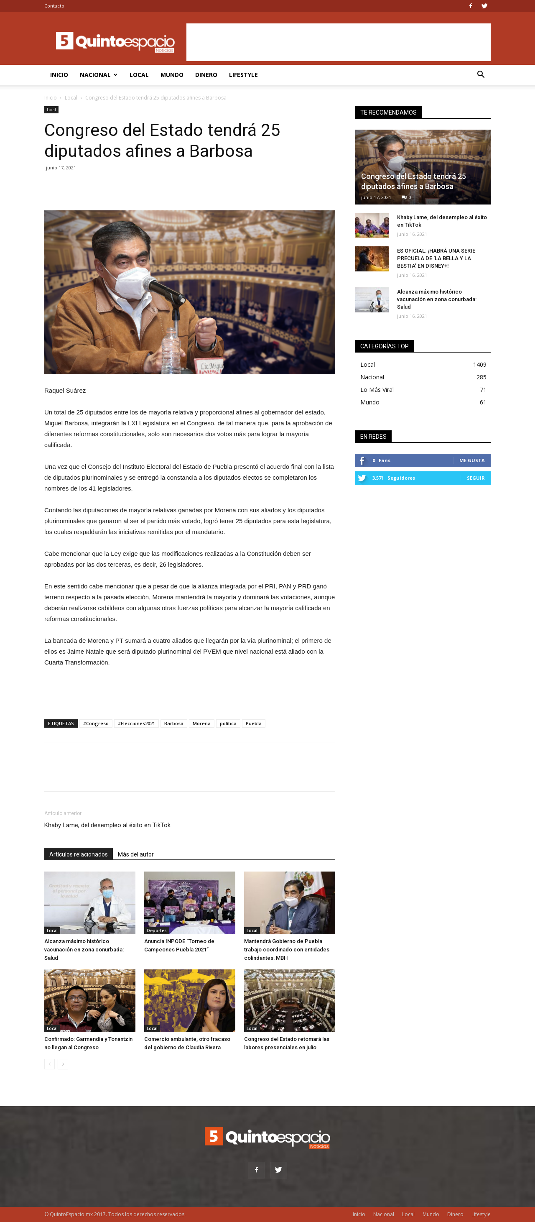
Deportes (157, 930)
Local (139, 75)
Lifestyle (243, 75)
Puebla (254, 723)
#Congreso (96, 723)
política (228, 723)
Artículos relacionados (78, 854)
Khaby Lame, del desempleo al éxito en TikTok (107, 825)
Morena (202, 723)
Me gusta (472, 460)
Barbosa (173, 723)
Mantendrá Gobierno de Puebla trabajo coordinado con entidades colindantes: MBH (286, 949)
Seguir (476, 478)
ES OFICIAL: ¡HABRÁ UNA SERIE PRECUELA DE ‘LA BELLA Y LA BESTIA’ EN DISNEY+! (436, 258)
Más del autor (136, 854)
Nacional (98, 75)
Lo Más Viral (377, 390)
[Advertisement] (338, 42)
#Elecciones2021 (136, 723)
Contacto (54, 6)
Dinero (206, 75)
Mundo (171, 75)
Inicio (59, 75)
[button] (481, 75)
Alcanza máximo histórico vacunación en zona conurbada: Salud (84, 949)
